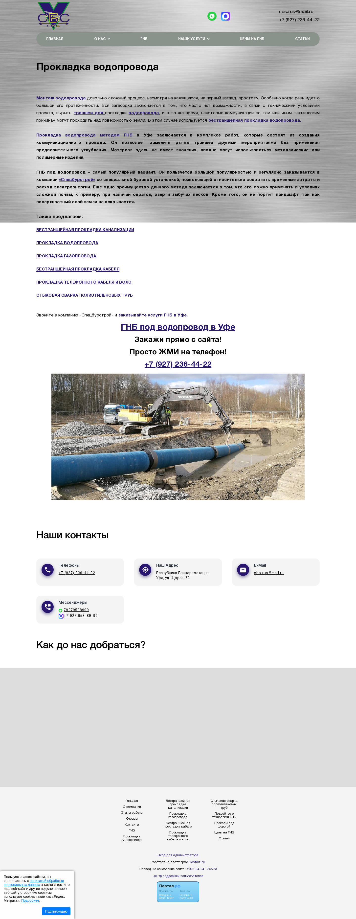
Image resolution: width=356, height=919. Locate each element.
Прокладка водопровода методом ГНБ (84, 135)
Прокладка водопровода (132, 838)
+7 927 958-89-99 (81, 616)
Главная (54, 39)
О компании (132, 807)
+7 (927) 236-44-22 (299, 20)
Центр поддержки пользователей (178, 876)
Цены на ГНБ (252, 39)
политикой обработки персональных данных (34, 883)
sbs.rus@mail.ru (296, 12)
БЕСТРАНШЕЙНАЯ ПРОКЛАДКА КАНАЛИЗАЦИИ (85, 230)
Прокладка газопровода (177, 815)
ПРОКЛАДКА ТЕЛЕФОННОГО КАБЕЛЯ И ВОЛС (84, 282)
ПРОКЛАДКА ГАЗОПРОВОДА (66, 256)
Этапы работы (132, 812)
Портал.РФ (197, 862)
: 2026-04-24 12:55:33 (201, 869)
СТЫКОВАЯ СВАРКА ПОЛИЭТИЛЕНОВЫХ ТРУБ (84, 295)
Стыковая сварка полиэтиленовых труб (224, 804)
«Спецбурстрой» (77, 180)
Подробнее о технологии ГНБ (224, 815)
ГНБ (144, 39)
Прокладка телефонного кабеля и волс (178, 836)
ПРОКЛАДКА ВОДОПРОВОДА (67, 243)
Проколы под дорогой (224, 825)
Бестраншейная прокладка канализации (178, 804)
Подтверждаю (56, 911)
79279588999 (76, 610)
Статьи (302, 39)
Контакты (132, 824)
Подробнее (30, 900)
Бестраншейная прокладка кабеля (178, 825)
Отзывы (132, 818)
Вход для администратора (178, 855)
